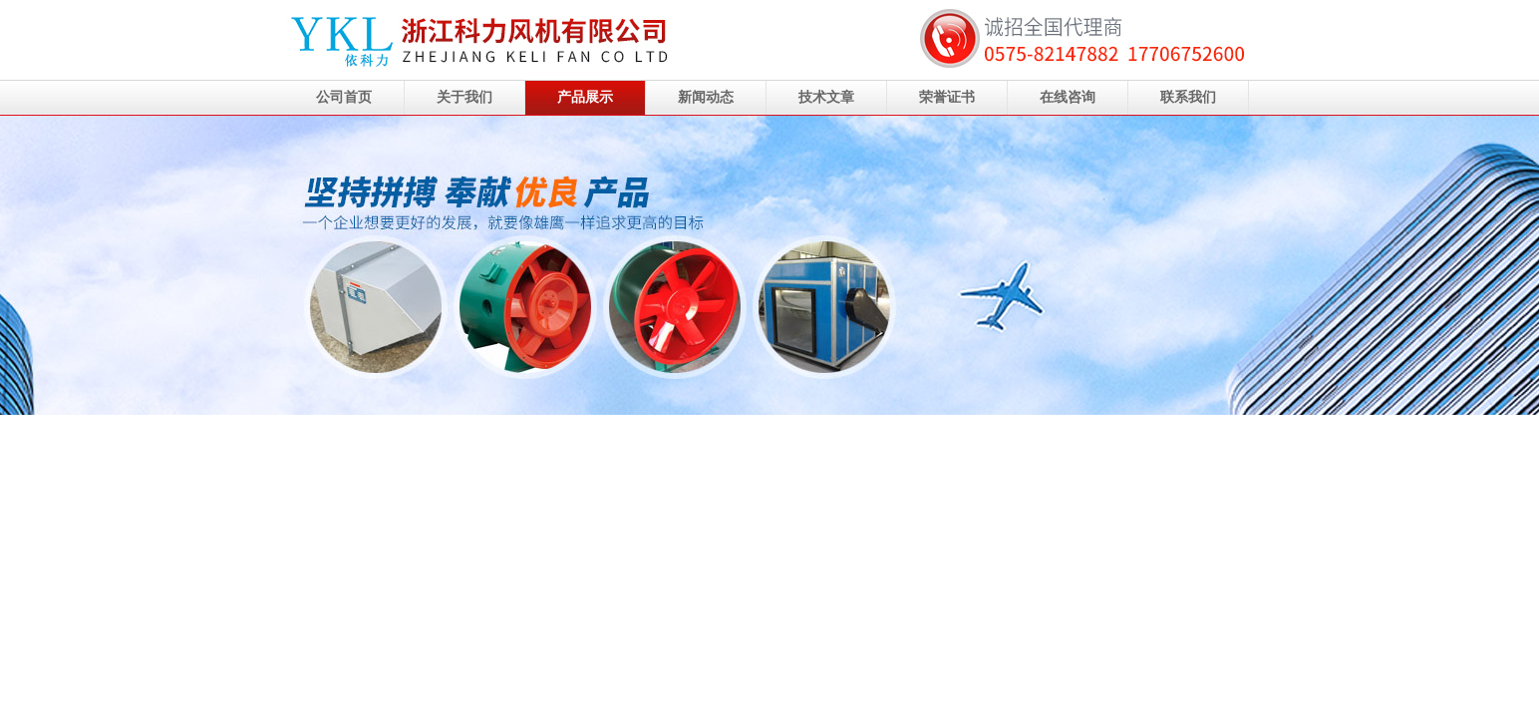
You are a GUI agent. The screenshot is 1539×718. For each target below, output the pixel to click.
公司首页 (344, 97)
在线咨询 (1067, 97)
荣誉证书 (947, 97)
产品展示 (585, 97)
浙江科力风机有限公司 (769, 265)
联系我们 (1188, 97)
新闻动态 (706, 97)
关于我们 (464, 97)
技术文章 (826, 97)
